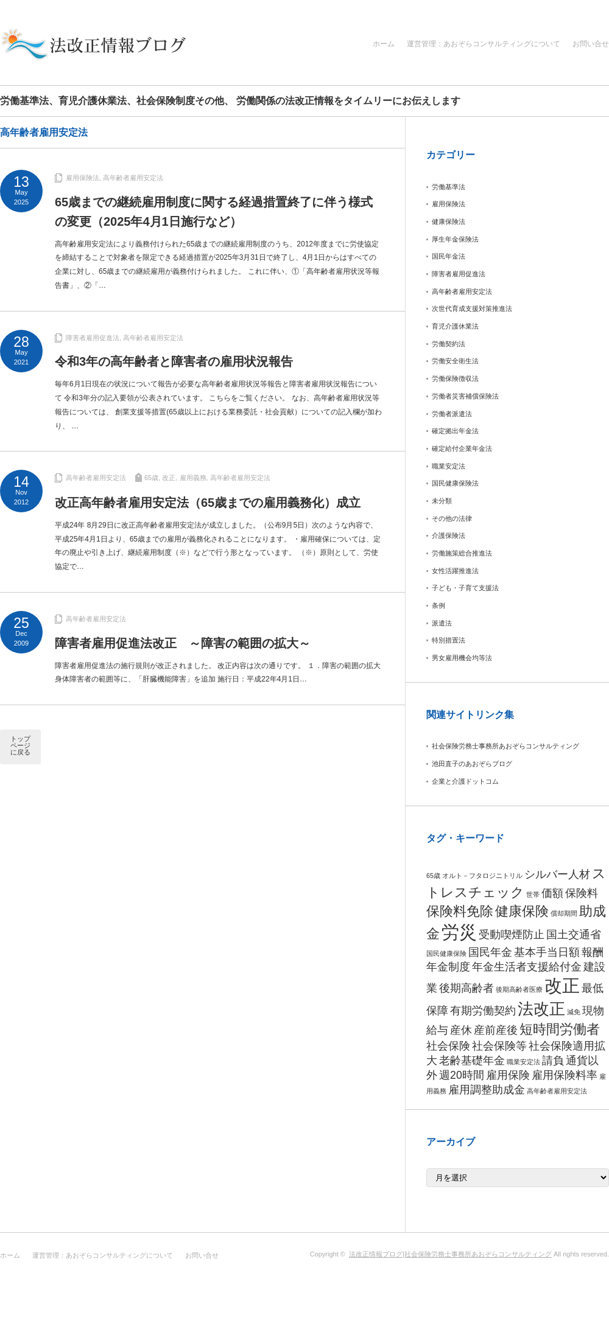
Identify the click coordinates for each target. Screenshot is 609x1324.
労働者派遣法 (452, 413)
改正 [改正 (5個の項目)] (562, 985)
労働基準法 (448, 186)
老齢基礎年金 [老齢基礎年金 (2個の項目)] (472, 1060)
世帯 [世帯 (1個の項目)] (533, 894)
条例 (438, 605)
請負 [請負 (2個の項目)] (553, 1060)
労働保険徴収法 (455, 378)
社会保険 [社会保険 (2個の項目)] (448, 1046)
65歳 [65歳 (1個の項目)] (433, 875)
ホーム (384, 44)
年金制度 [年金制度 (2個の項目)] (448, 967)
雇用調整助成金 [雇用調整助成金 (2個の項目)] (486, 1090)
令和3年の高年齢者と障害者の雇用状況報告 (174, 361)
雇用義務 (193, 477)
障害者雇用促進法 (92, 337)
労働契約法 (448, 343)
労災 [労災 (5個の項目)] (459, 932)
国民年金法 (448, 256)
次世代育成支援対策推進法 (472, 308)
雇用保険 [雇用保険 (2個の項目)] (508, 1075)
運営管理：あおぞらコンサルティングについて (483, 44)
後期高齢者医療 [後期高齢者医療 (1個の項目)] (519, 989)
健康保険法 (448, 221)
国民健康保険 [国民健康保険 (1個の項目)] (446, 953)
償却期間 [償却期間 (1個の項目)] (564, 913)
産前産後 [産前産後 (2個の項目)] (496, 1030)
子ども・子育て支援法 (465, 587)
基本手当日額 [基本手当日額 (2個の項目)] (547, 952)
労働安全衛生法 (455, 360)
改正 (168, 477)
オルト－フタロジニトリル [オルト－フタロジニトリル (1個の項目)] (482, 875)
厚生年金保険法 (455, 239)
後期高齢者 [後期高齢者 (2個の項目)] (466, 988)
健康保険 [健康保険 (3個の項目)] (522, 911)
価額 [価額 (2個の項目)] (552, 893)
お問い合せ (590, 44)
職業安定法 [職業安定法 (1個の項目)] (523, 1061)
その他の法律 (452, 518)
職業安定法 (448, 466)
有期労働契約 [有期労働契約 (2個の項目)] (483, 1011)
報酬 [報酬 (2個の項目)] (593, 952)
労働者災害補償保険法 (465, 396)
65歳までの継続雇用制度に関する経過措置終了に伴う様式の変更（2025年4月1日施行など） (214, 211)
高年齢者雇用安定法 (133, 177)
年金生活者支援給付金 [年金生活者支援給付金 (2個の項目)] (527, 967)
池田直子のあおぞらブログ (472, 763)
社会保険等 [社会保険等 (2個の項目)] (499, 1046)
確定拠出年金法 (455, 430)
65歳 (151, 477)
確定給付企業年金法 (462, 448)
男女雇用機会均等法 (462, 657)
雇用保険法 (82, 177)
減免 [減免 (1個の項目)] (573, 1012)
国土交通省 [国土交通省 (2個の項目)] (573, 935)
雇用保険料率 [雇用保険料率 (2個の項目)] (564, 1075)
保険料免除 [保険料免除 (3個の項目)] (459, 911)
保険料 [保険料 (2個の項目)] (581, 893)
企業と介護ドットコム (465, 781)
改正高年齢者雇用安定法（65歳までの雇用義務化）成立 (208, 502)
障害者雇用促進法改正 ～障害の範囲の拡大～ (183, 643)
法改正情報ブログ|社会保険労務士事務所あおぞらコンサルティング (450, 1254)
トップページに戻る (20, 745)
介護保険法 (448, 535)
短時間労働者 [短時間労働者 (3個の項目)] (559, 1029)
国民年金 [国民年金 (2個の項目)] (490, 952)
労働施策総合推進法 (462, 553)
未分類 (442, 500)
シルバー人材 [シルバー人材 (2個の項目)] (557, 874)
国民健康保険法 (455, 483)
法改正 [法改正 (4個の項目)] (541, 1009)
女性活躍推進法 (455, 570)
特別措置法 (448, 640)
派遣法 (442, 623)
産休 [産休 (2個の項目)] (461, 1030)
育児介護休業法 (455, 326)
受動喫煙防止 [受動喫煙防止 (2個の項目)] (511, 935)
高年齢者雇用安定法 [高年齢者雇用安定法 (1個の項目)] (557, 1091)
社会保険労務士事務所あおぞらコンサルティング (505, 746)
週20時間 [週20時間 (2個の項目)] (461, 1075)
